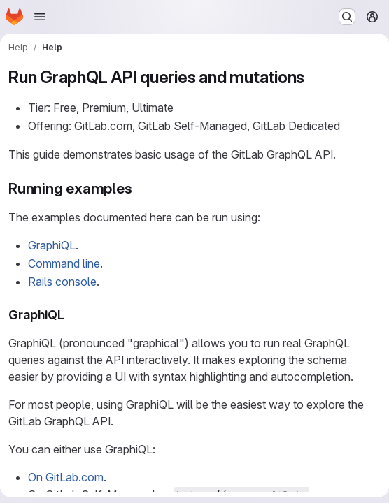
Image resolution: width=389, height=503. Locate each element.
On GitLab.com (66, 477)
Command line (64, 263)
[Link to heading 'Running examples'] (140, 188)
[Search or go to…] (347, 16)
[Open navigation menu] (40, 17)
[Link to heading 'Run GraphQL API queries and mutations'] (313, 77)
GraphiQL (52, 245)
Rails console (62, 282)
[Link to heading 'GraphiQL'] (71, 314)
